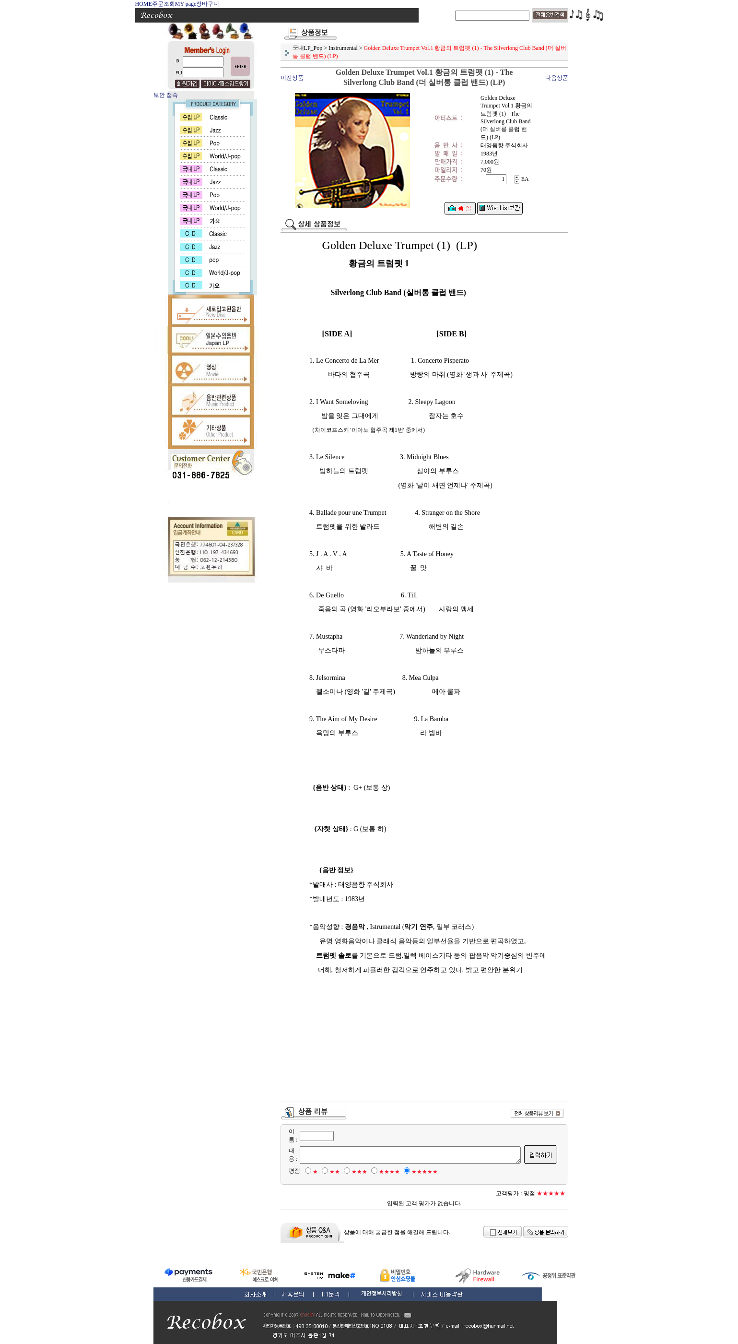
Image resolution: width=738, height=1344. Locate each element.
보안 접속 (165, 95)
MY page (186, 3)
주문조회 (163, 3)
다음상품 (556, 77)
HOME (143, 3)
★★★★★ (419, 1171)
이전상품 (292, 77)
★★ (329, 1171)
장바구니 (207, 3)
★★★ (354, 1171)
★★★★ (383, 1171)
